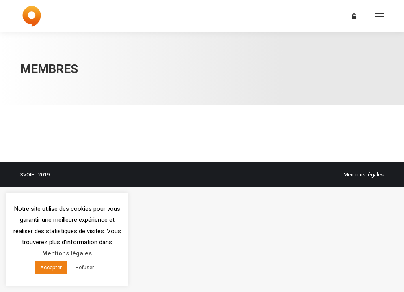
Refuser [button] (85, 267)
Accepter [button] (51, 267)
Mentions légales (364, 175)
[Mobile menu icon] (379, 16)
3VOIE (27, 175)
